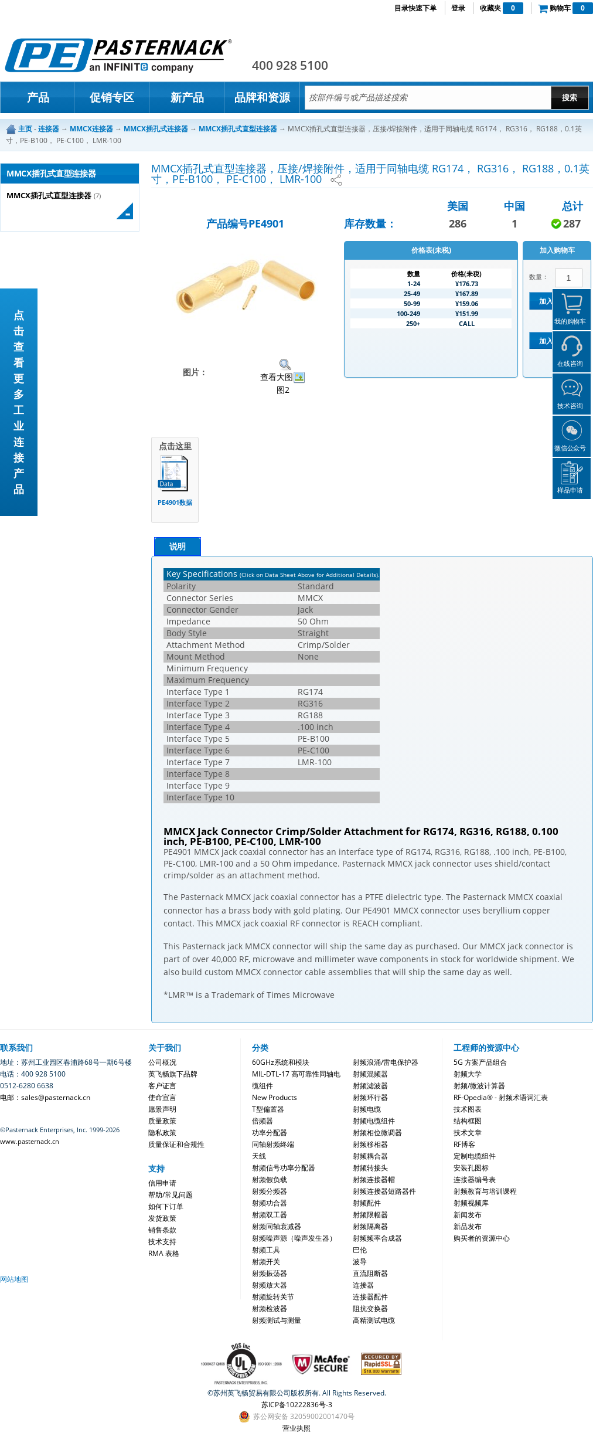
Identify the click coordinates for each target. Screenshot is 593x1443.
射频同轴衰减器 (276, 1226)
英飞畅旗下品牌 (172, 1074)
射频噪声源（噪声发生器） (294, 1238)
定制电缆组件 (475, 1156)
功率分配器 (269, 1133)
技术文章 (468, 1133)
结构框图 (468, 1121)
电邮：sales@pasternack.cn (45, 1097)
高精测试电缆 (374, 1320)
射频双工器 (269, 1215)
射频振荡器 (269, 1273)
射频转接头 (370, 1168)
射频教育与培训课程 (485, 1191)
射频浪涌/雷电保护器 (385, 1062)
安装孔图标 (471, 1168)
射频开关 (266, 1262)
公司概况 (162, 1062)
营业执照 (296, 1428)
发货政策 (162, 1218)
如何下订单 (165, 1206)
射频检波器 (269, 1308)
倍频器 (262, 1121)
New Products (274, 1097)
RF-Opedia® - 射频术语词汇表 (501, 1097)
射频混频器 (370, 1074)
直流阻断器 (370, 1273)
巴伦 (360, 1250)
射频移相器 (370, 1144)
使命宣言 (162, 1097)
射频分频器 (269, 1191)
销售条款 (162, 1230)
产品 (38, 97)
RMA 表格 (163, 1253)
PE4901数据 (175, 502)
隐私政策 (162, 1133)
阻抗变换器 (370, 1308)
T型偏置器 (268, 1109)
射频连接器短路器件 (384, 1191)
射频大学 (468, 1074)
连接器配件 (370, 1297)
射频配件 (367, 1203)
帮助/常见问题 (170, 1195)
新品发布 (468, 1226)
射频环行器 (370, 1097)
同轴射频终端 (273, 1144)
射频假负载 (269, 1179)
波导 (360, 1262)
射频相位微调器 (377, 1133)
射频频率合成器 (377, 1238)
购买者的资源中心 (482, 1238)
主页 (25, 129)
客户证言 (162, 1086)
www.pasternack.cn (29, 1141)
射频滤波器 (370, 1086)
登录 (458, 8)
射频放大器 (269, 1285)
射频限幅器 (370, 1215)
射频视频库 (471, 1203)
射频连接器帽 (374, 1179)
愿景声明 (162, 1109)
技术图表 (468, 1109)
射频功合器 (269, 1203)
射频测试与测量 (276, 1320)
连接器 (363, 1285)
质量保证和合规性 (176, 1144)
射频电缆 (367, 1109)
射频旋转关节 (273, 1297)
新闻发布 (468, 1215)
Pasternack (118, 55)
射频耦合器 (370, 1156)
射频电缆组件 (374, 1121)
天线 (259, 1156)
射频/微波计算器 (479, 1086)
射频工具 (266, 1250)
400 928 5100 (290, 65)
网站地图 (14, 1279)
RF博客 (464, 1144)
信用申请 (162, 1183)
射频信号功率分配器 (283, 1168)
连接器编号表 (475, 1179)
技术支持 (162, 1242)
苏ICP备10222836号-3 (296, 1405)
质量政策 (162, 1121)
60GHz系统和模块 (280, 1062)
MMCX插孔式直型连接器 (48, 196)
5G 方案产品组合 (480, 1062)
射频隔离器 (370, 1226)
